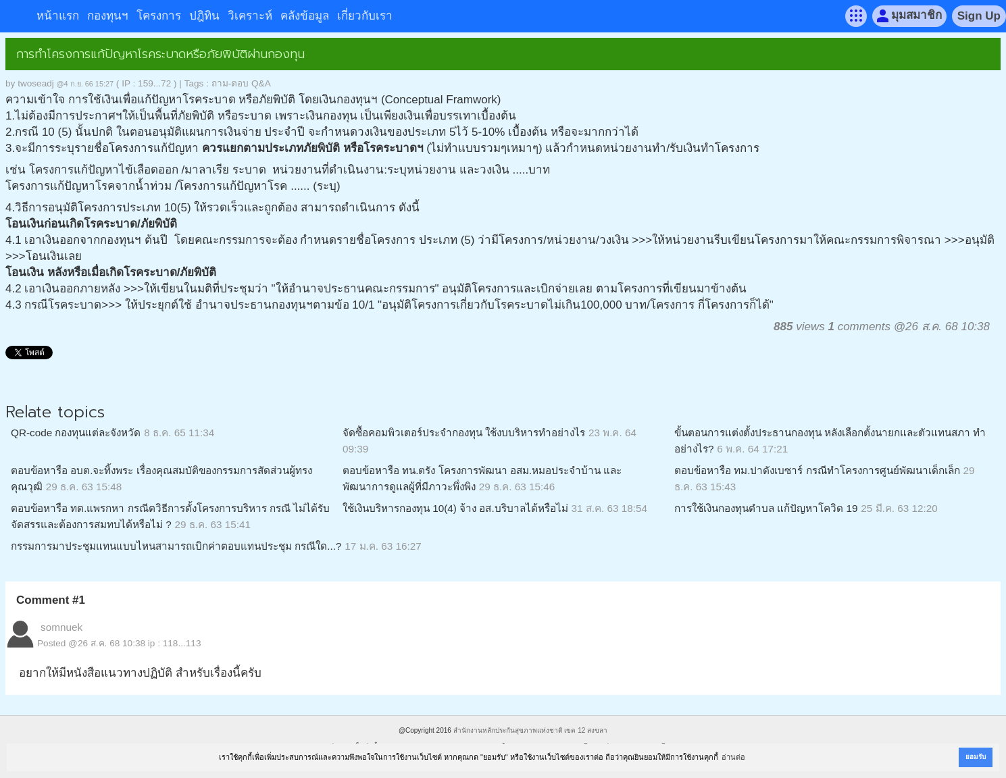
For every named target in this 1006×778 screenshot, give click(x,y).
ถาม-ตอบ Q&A (241, 83)
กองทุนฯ (107, 15)
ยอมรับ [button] (975, 756)
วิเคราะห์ (250, 15)
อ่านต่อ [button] (733, 757)
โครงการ (158, 15)
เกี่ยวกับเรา (365, 15)
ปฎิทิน (204, 15)
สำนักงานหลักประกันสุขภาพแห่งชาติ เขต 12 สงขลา (530, 730)
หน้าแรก (57, 15)
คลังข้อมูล (304, 15)
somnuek (61, 627)
